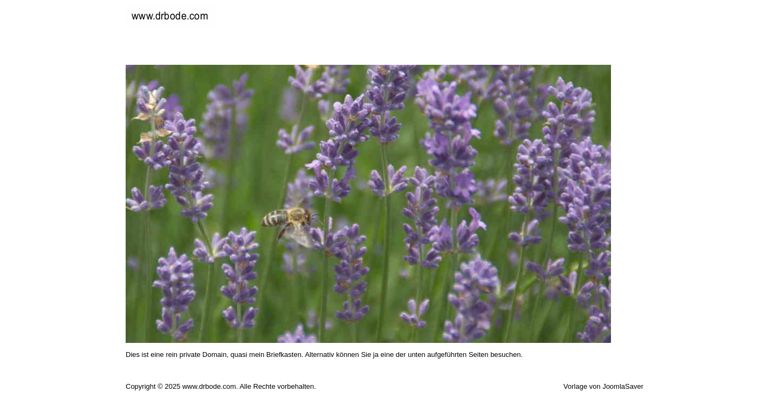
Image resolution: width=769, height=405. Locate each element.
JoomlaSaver (622, 386)
